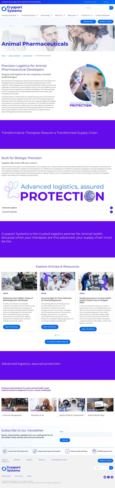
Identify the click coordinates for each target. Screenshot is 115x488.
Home (3, 55)
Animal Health (27, 55)
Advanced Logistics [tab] (9, 208)
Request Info (88, 21)
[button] (106, 1)
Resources (42, 460)
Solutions (29, 460)
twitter (108, 477)
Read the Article (11, 327)
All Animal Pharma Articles (57, 342)
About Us (5, 460)
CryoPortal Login (90, 2)
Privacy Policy (6, 476)
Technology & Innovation (59, 460)
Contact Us (5, 461)
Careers (29, 476)
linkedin (112, 477)
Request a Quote (106, 21)
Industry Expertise (14, 55)
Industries (17, 460)
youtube (105, 477)
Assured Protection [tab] (9, 212)
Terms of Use (19, 476)
